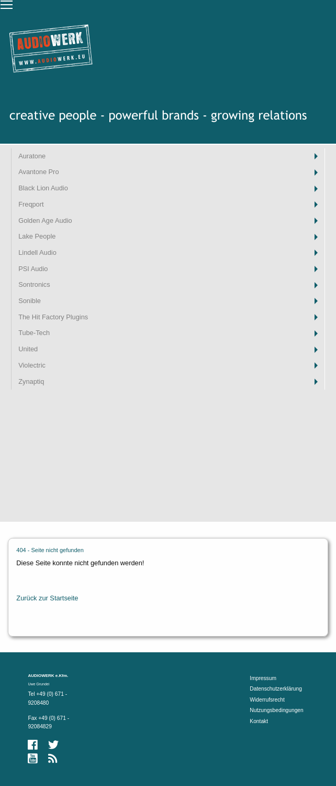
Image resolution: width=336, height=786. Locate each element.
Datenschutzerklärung (276, 689)
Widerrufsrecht (267, 700)
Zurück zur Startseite (47, 598)
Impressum (263, 678)
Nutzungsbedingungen (276, 710)
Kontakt (259, 721)
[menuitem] (167, 156)
